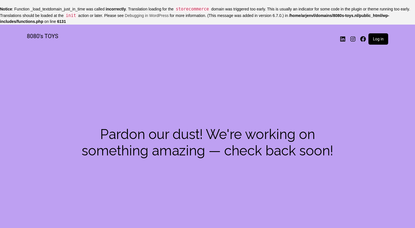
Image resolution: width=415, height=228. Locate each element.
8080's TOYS (42, 36)
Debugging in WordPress (147, 15)
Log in (378, 39)
